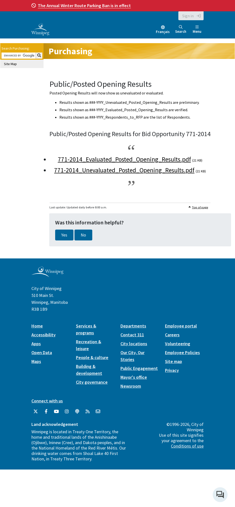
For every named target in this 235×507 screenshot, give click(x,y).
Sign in (188, 15)
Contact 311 (132, 335)
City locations (133, 343)
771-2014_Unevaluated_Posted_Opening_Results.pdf (124, 170)
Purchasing (70, 51)
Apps (36, 343)
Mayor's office (133, 377)
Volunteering (177, 343)
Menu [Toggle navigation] (197, 29)
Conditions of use (187, 446)
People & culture (92, 357)
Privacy (172, 370)
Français (163, 31)
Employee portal (181, 326)
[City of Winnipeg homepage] (47, 275)
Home (37, 326)
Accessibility (43, 335)
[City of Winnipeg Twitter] (35, 411)
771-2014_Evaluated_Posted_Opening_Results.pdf (124, 159)
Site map (173, 361)
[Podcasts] (77, 411)
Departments (133, 326)
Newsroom (130, 386)
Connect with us (47, 401)
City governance (92, 382)
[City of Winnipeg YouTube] (56, 411)
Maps (36, 361)
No (83, 235)
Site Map (10, 64)
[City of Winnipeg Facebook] (46, 411)
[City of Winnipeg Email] (98, 411)
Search (180, 29)
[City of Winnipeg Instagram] (67, 411)
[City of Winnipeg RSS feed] (87, 411)
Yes (64, 235)
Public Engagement (139, 368)
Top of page (200, 207)
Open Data (41, 352)
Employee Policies (182, 352)
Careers (172, 335)
